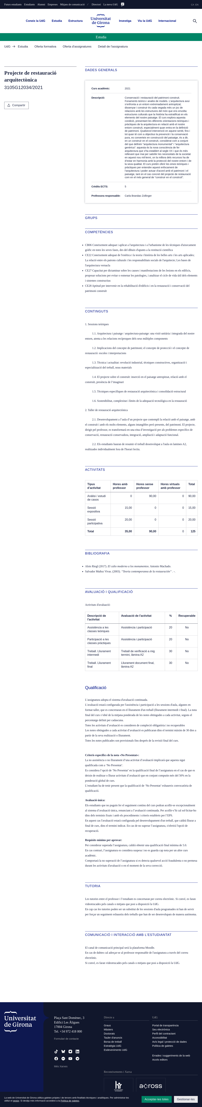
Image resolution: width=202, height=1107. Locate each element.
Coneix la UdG (35, 20)
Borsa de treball (113, 1041)
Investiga (125, 20)
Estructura (75, 20)
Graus (107, 1025)
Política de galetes (162, 1045)
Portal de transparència (165, 1025)
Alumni (41, 4)
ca (192, 4)
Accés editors (159, 1059)
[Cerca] (194, 20)
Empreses (53, 4)
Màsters (108, 1029)
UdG (7, 46)
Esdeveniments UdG (115, 1049)
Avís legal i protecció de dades (169, 1041)
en (196, 4)
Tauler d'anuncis (113, 1037)
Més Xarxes (61, 1066)
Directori (96, 4)
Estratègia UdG (112, 1045)
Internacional (167, 20)
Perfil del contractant (163, 1033)
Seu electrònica (161, 1029)
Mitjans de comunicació (72, 4)
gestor (16, 1100)
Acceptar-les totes (157, 1099)
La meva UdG (110, 4)
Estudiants (29, 4)
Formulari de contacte (66, 1038)
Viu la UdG (145, 20)
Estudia (57, 20)
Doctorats (109, 1033)
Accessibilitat (159, 1037)
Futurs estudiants (13, 4)
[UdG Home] (101, 21)
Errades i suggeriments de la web (171, 1055)
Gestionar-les (186, 1099)
